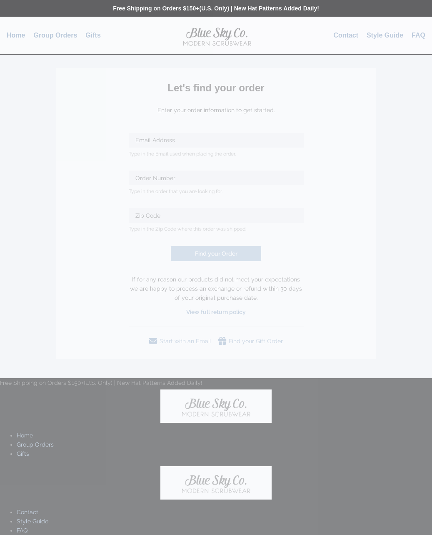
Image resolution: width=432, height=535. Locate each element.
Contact (346, 35)
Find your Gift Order (250, 341)
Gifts (92, 35)
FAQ (418, 35)
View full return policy (216, 312)
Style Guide (385, 35)
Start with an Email (180, 341)
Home (16, 35)
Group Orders (55, 35)
